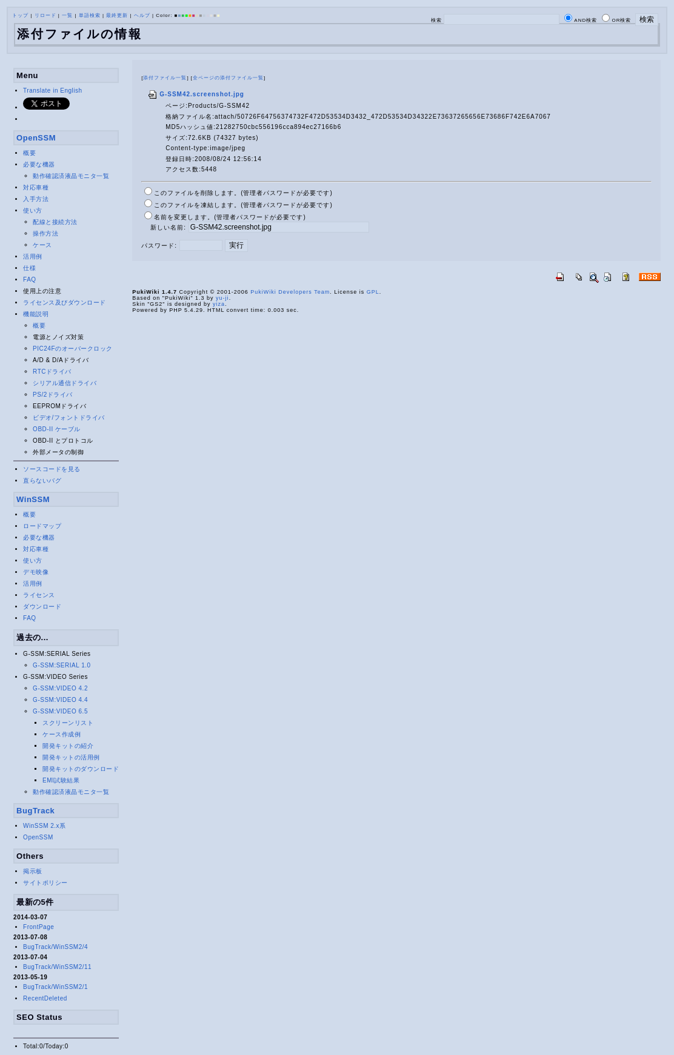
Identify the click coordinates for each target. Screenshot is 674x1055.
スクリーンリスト (67, 722)
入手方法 (35, 199)
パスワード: (159, 245)
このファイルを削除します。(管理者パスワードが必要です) (243, 193)
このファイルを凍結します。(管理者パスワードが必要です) (243, 205)
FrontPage (38, 927)
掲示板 (32, 871)
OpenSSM (36, 137)
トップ (20, 15)
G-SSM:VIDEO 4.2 (60, 688)
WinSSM (33, 499)
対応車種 (35, 187)
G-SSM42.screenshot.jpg (195, 94)
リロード (45, 15)
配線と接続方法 (55, 222)
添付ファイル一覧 (165, 78)
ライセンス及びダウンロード (64, 302)
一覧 (67, 15)
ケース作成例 (61, 734)
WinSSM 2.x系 (44, 825)
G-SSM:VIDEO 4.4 (60, 699)
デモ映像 (35, 572)
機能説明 (35, 314)
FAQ (29, 279)
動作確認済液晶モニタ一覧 (71, 176)
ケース (42, 245)
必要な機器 (39, 164)
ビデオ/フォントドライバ (69, 417)
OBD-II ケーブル (57, 429)
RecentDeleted (45, 998)
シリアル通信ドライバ (64, 383)
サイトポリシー (45, 882)
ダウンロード (42, 606)
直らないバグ (42, 480)
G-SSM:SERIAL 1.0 (61, 665)
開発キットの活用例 (71, 757)
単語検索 (90, 15)
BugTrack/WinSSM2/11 (57, 967)
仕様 (29, 268)
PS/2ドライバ (53, 394)
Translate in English (52, 90)
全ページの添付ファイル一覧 (228, 78)
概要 (29, 153)
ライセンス (39, 595)
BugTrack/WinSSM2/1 (55, 987)
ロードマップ (42, 526)
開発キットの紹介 (67, 745)
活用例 (32, 256)
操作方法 (45, 233)
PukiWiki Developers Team (290, 292)
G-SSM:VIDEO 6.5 (60, 711)
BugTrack (35, 810)
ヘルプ (142, 15)
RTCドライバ (52, 371)
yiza (219, 304)
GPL (373, 292)
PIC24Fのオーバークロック (72, 348)
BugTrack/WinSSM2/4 (55, 947)
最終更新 (117, 15)
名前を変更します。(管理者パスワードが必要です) (230, 217)
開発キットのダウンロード (80, 769)
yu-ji (222, 298)
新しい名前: (168, 227)
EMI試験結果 (60, 780)
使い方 (32, 210)
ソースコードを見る (52, 469)
